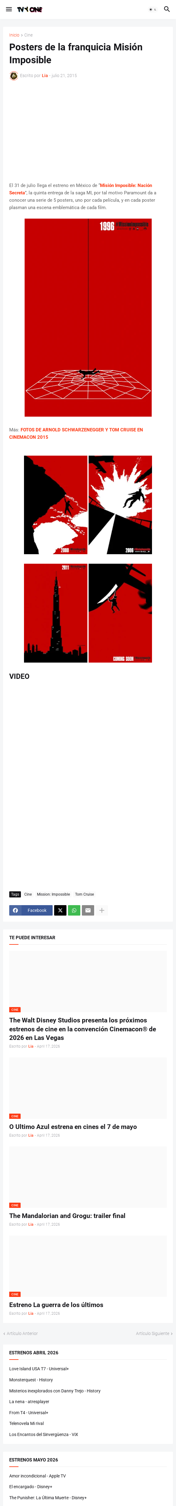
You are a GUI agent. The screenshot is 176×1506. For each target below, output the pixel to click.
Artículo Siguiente (152, 1333)
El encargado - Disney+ (30, 1486)
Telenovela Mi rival (26, 1423)
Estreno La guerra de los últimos (56, 1305)
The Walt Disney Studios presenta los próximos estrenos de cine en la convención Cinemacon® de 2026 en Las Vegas (82, 1029)
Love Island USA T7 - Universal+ (39, 1368)
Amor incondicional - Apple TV (37, 1475)
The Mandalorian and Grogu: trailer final (67, 1216)
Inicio (14, 35)
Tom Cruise (84, 894)
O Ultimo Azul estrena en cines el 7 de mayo (73, 1126)
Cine (28, 35)
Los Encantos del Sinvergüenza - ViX (43, 1434)
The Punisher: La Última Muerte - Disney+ (48, 1497)
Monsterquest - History (31, 1379)
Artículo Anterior (22, 1333)
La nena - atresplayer (29, 1401)
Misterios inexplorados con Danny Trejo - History (55, 1390)
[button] (8, 9)
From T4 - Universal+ (28, 1412)
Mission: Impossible (53, 894)
